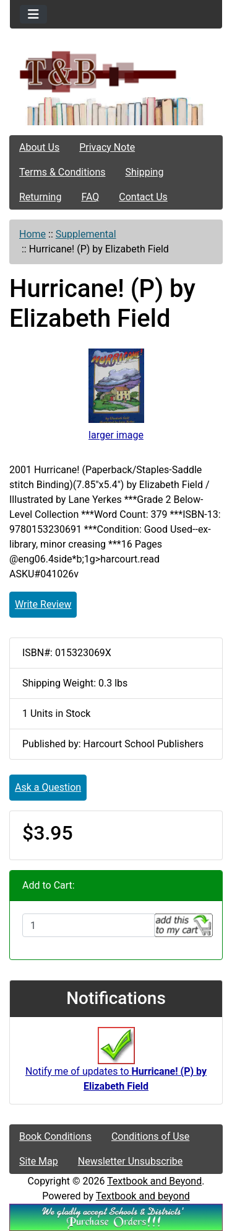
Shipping (145, 172)
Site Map (38, 1161)
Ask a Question (48, 787)
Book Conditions (55, 1136)
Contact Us (143, 197)
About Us (39, 147)
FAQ (90, 197)
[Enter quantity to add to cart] (88, 925)
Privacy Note (107, 147)
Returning (40, 197)
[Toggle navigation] (33, 14)
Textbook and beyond (143, 1196)
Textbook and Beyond (154, 1181)
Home (32, 234)
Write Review (43, 604)
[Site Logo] (116, 71)
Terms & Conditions (62, 172)
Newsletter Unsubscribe (130, 1161)
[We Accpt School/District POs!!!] (116, 1216)
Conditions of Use (150, 1136)
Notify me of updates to (116, 1065)
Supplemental (86, 234)
